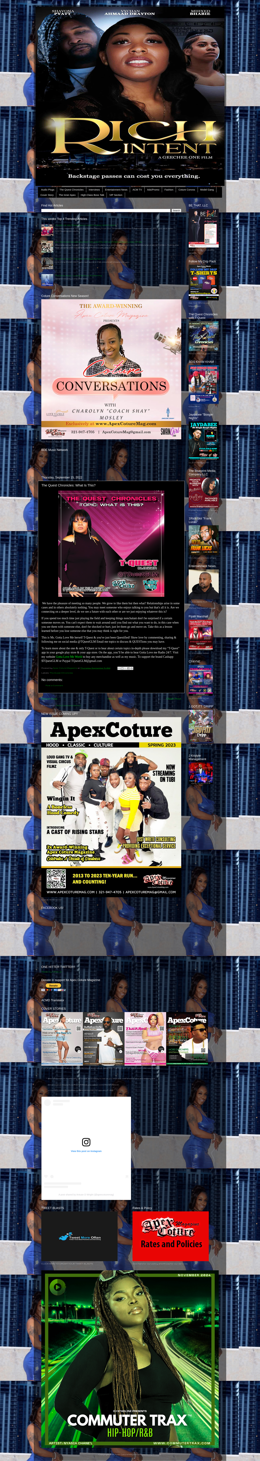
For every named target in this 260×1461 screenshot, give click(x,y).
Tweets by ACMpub (51, 972)
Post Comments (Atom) (68, 705)
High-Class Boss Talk (92, 195)
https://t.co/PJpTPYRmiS (75, 1085)
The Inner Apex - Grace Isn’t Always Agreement (80, 259)
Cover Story (47, 195)
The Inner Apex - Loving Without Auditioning (78, 275)
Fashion (168, 189)
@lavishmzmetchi (56, 1078)
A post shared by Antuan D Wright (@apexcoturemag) (86, 1194)
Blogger (157, 1454)
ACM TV (137, 189)
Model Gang (207, 189)
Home (112, 698)
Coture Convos (186, 189)
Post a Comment (54, 685)
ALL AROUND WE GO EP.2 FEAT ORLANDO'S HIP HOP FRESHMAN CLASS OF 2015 (98, 242)
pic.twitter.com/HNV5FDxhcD (103, 1085)
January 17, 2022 (105, 1090)
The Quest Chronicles (72, 189)
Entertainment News (116, 189)
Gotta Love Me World (69, 656)
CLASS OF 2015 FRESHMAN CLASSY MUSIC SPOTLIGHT (85, 225)
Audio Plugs (47, 189)
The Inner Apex (67, 195)
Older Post (173, 698)
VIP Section (115, 195)
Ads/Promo (153, 189)
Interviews (94, 189)
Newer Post (49, 698)
